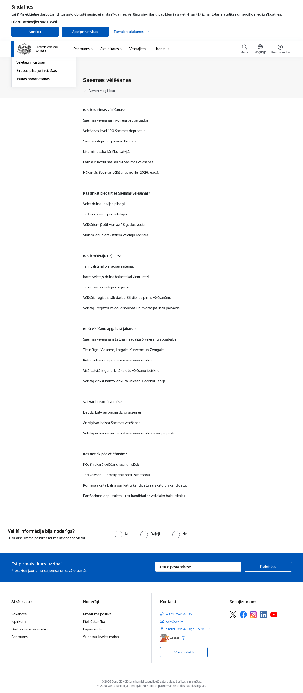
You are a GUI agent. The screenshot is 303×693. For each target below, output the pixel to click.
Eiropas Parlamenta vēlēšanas (40, 105)
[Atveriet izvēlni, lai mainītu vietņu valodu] (260, 49)
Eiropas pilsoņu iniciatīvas (36, 121)
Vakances (19, 614)
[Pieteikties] (268, 567)
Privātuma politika (97, 614)
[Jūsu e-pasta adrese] (198, 567)
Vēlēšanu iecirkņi (29, 80)
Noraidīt (35, 31)
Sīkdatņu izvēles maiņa (101, 636)
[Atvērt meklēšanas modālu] (245, 49)
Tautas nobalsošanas (33, 130)
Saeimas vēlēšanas (31, 88)
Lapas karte (92, 629)
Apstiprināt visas (85, 31)
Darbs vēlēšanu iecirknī (29, 629)
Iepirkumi (18, 621)
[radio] (121, 534)
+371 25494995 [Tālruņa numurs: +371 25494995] (179, 614)
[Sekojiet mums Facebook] (243, 614)
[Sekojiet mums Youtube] (273, 614)
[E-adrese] (169, 638)
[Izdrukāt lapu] (280, 78)
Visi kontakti (184, 652)
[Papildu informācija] (183, 638)
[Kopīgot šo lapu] (280, 90)
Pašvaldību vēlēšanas (33, 97)
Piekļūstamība (94, 621)
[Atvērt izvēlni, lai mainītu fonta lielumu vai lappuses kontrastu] (280, 49)
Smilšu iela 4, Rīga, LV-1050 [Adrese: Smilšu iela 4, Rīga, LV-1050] (188, 629)
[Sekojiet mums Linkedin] (263, 614)
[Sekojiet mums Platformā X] (233, 614)
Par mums (19, 636)
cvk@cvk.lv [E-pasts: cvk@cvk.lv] (174, 621)
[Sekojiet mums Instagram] (253, 614)
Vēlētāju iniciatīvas (30, 113)
